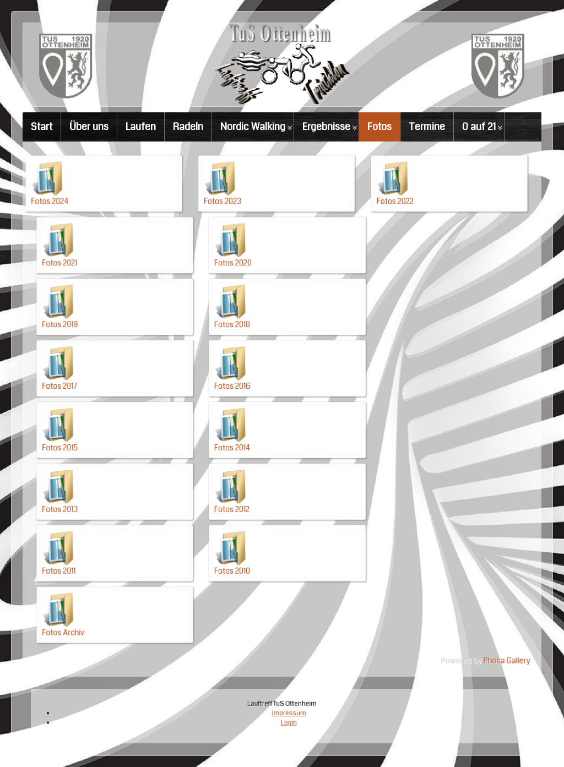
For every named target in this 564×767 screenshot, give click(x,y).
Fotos (379, 126)
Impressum (285, 714)
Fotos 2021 (109, 295)
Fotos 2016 (244, 391)
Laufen (141, 126)
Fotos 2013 (109, 487)
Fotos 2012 (243, 487)
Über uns (89, 126)
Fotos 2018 (244, 343)
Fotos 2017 (109, 391)
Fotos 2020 (244, 295)
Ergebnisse (326, 126)
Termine (427, 126)
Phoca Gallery (457, 605)
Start (41, 126)
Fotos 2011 (108, 535)
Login (285, 719)
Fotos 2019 (109, 343)
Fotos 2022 (370, 247)
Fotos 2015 (109, 439)
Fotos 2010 (244, 535)
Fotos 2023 (235, 247)
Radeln (188, 126)
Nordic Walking (252, 126)
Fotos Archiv (111, 583)
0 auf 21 (479, 126)
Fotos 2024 (101, 247)
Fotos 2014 (244, 439)
